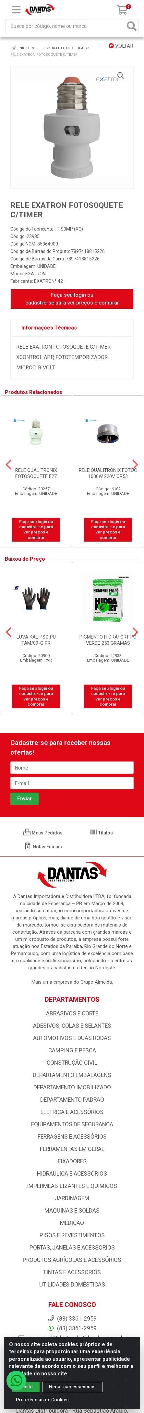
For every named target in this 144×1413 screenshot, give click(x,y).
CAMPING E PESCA (72, 1050)
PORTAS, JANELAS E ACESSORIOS (72, 1247)
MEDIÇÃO (72, 1223)
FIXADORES (72, 1161)
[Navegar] (8, 464)
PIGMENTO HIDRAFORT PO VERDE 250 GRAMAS (108, 640)
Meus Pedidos (43, 832)
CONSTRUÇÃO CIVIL (72, 1063)
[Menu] (16, 10)
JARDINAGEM (72, 1198)
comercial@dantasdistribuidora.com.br (72, 1338)
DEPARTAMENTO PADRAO (72, 1099)
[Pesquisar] (131, 26)
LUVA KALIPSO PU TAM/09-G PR (36, 640)
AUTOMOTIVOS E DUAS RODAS (72, 1038)
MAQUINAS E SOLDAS (72, 1210)
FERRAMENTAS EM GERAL (72, 1149)
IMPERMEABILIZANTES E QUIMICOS (72, 1186)
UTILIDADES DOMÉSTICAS (72, 1284)
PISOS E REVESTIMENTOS (72, 1235)
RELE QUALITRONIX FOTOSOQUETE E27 (36, 473)
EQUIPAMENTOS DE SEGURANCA (72, 1124)
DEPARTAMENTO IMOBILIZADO (72, 1087)
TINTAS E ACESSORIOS (72, 1272)
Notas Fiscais (43, 846)
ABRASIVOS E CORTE (72, 1013)
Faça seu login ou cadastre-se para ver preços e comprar (72, 299)
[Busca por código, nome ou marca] (65, 26)
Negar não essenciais (72, 1390)
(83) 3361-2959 (72, 1328)
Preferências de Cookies (42, 1403)
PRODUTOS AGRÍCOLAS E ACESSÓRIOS (72, 1260)
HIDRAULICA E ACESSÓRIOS (72, 1173)
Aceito (26, 1390)
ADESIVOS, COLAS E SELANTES (72, 1026)
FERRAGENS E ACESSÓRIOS (72, 1136)
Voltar (121, 46)
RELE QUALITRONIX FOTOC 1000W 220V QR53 (108, 473)
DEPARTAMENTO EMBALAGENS (72, 1075)
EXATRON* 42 (48, 281)
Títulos (101, 832)
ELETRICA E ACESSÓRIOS (72, 1112)
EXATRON (35, 273)
